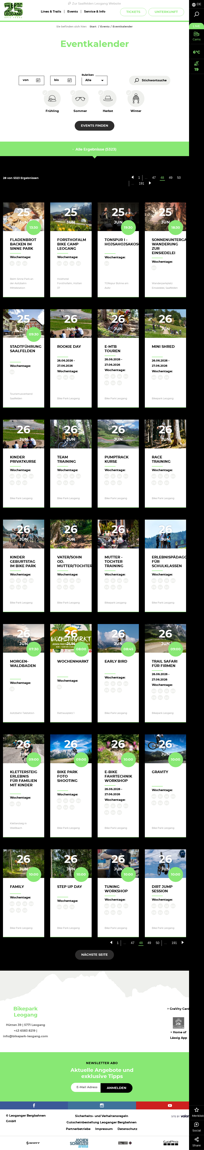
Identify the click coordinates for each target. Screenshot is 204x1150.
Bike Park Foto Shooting (67, 776)
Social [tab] (196, 1127)
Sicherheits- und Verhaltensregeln (101, 1116)
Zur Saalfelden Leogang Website (94, 3)
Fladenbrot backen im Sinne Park (23, 244)
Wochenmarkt (73, 661)
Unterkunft (166, 12)
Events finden (94, 125)
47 (154, 177)
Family (17, 887)
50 (179, 177)
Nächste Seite (94, 954)
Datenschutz (127, 1129)
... (146, 177)
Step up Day (69, 887)
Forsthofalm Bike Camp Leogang (71, 244)
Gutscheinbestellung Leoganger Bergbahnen (101, 1122)
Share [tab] (196, 1142)
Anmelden (116, 1088)
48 (164, 178)
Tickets (133, 12)
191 (141, 183)
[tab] (196, 4)
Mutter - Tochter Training (114, 562)
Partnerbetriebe (78, 1129)
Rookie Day (69, 347)
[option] (102, 1143)
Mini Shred (163, 347)
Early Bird (116, 661)
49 (171, 177)
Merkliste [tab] (198, 1112)
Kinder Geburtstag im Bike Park (23, 562)
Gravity (160, 772)
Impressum (104, 1129)
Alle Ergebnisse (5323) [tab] (94, 149)
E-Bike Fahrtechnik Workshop (118, 776)
